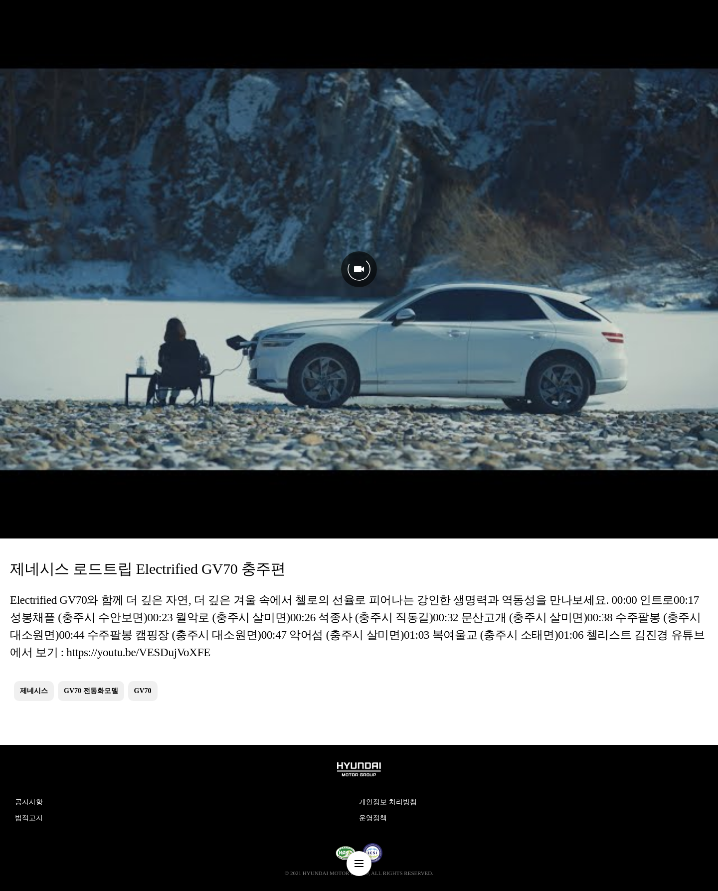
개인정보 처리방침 (388, 802)
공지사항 (29, 802)
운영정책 (373, 818)
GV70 (143, 691)
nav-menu (359, 863)
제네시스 (34, 691)
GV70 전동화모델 (91, 691)
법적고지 (29, 818)
